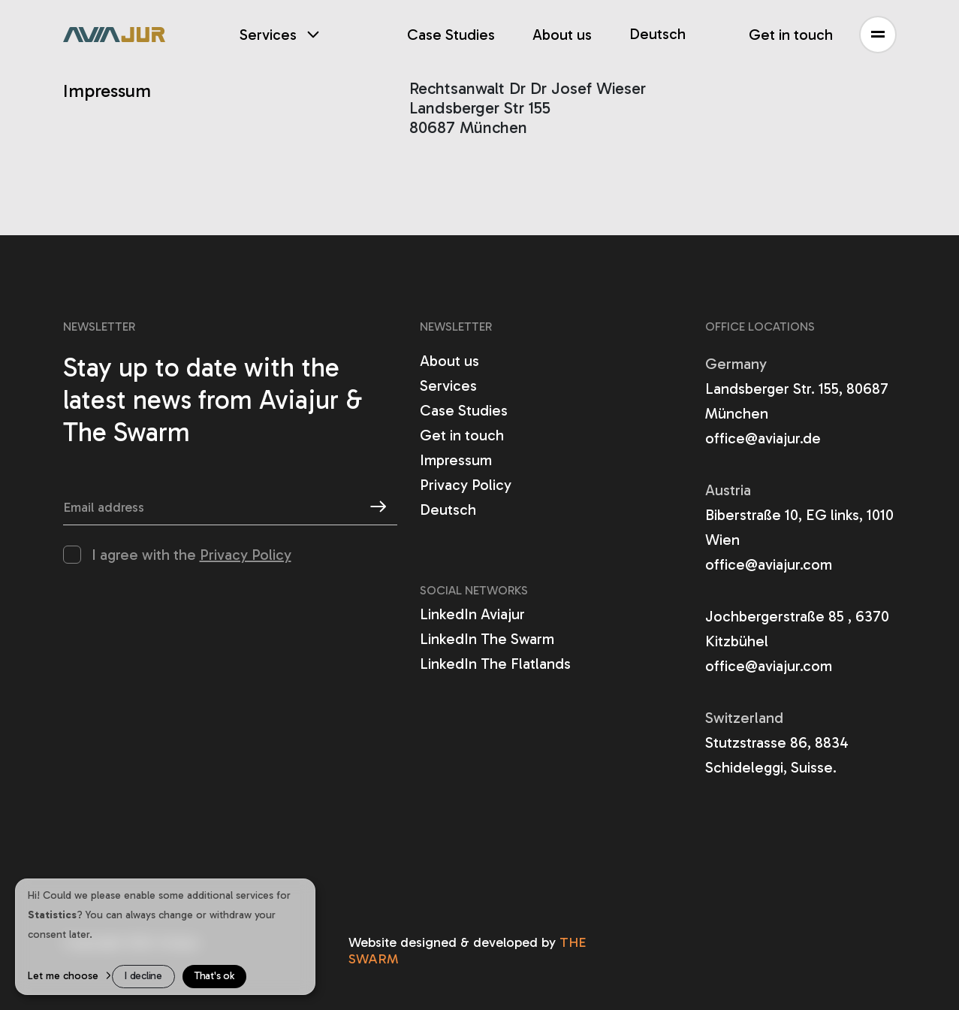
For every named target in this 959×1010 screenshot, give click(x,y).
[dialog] (165, 936)
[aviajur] (114, 34)
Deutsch (657, 34)
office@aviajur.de (763, 438)
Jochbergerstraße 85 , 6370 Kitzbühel (797, 628)
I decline (143, 975)
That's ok (214, 975)
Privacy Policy (245, 555)
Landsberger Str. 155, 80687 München (796, 401)
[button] (878, 34)
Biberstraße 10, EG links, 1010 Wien (799, 527)
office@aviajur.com (768, 564)
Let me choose (63, 976)
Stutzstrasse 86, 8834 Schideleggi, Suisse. (777, 754)
